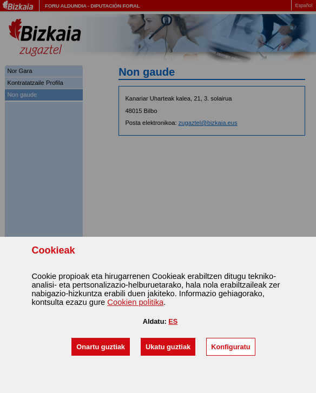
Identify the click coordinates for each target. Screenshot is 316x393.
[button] (100, 347)
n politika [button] (135, 302)
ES (172, 321)
